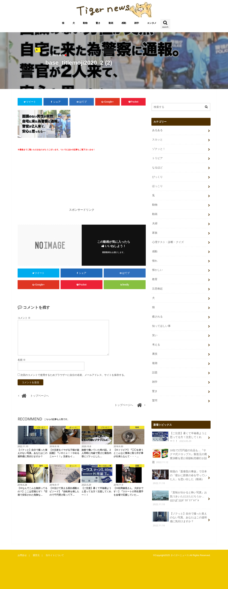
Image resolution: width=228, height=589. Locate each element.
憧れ (154, 260)
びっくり (157, 176)
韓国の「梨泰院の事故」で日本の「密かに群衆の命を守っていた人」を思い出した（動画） (179, 477)
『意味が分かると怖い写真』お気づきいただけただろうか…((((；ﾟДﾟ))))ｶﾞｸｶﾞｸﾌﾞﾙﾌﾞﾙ (179, 498)
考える (156, 344)
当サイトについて (55, 555)
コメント (24, 317)
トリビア (157, 158)
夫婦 (154, 223)
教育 (154, 279)
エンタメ (151, 23)
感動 (123, 23)
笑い (154, 335)
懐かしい (157, 270)
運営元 (36, 555)
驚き (98, 23)
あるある (157, 130)
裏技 (154, 353)
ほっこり (157, 186)
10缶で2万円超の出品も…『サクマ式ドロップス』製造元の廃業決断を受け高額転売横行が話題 (179, 456)
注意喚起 (157, 288)
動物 (85, 23)
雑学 (136, 23)
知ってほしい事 (161, 326)
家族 (154, 232)
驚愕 (154, 400)
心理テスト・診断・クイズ (168, 242)
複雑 (154, 363)
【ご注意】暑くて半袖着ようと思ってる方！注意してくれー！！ (179, 437)
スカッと (157, 139)
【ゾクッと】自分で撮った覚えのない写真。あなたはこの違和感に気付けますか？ (179, 519)
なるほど (157, 167)
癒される (157, 316)
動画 (111, 23)
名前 (22, 359)
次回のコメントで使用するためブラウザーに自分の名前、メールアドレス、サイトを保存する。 (73, 375)
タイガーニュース (180, 555)
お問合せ (22, 555)
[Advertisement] (48, 182)
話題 (154, 372)
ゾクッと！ (158, 148)
